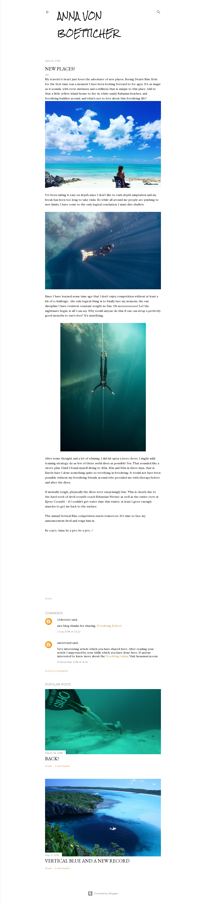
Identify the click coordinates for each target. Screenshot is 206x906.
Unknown (64, 620)
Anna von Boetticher (88, 24)
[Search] (158, 11)
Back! (52, 758)
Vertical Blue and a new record (87, 861)
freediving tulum (117, 656)
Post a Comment (56, 671)
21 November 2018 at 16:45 (72, 661)
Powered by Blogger (103, 893)
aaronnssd (64, 643)
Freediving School (109, 626)
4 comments (62, 765)
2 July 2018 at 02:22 (68, 631)
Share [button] (48, 598)
